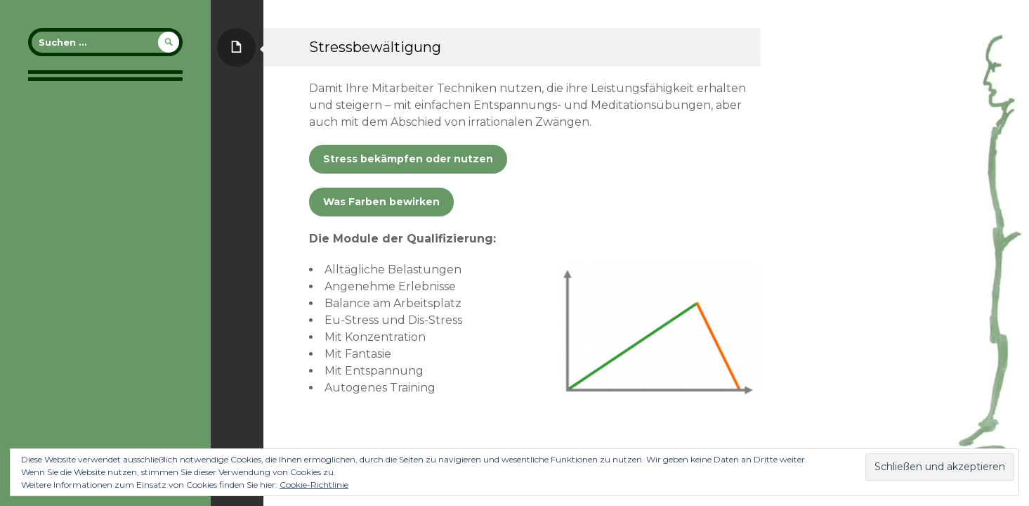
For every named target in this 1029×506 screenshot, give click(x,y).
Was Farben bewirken (381, 201)
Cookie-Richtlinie (314, 484)
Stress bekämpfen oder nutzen (408, 159)
